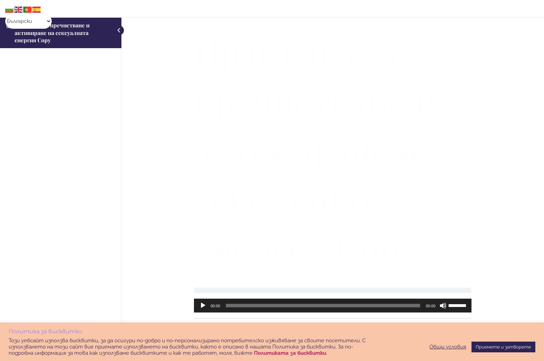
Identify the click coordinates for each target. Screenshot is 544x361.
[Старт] (202, 305)
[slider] (323, 305)
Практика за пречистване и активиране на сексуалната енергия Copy (52, 32)
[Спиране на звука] (443, 305)
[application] (332, 305)
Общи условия (448, 347)
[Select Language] (28, 21)
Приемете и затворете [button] (503, 347)
